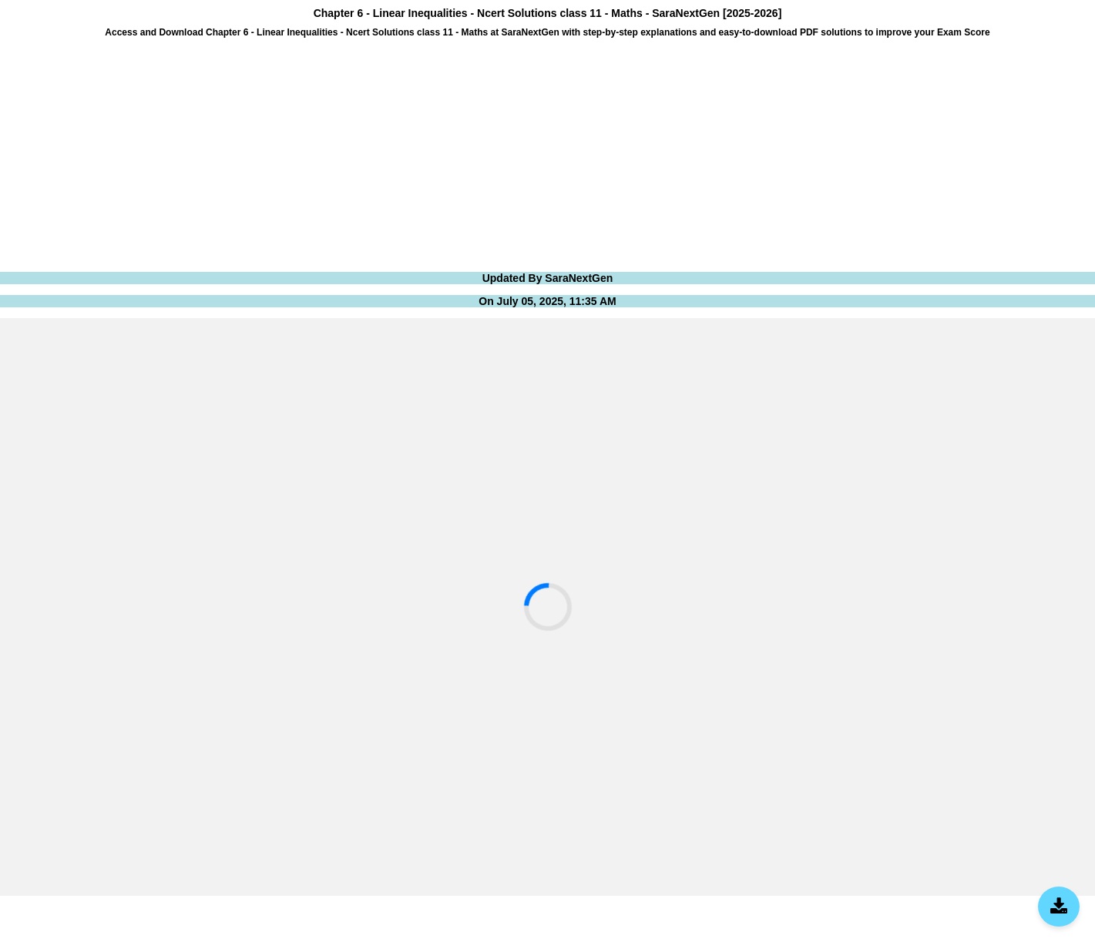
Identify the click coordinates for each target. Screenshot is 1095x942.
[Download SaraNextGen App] (1059, 907)
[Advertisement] (462, 153)
